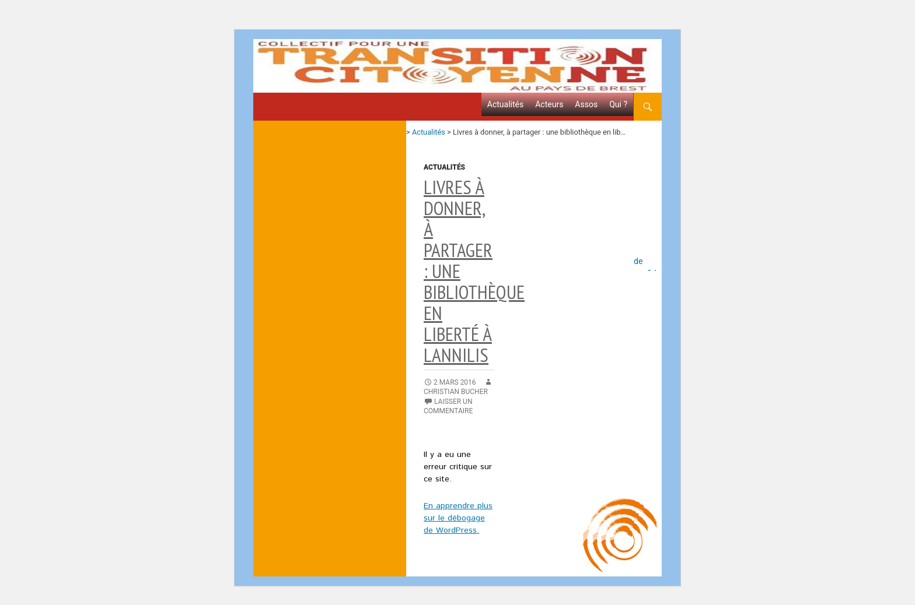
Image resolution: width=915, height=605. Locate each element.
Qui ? (618, 104)
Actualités (505, 104)
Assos (586, 104)
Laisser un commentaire (448, 406)
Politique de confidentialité (648, 257)
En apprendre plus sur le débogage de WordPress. (458, 518)
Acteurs (549, 104)
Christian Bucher (456, 392)
